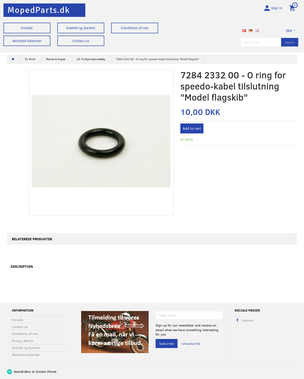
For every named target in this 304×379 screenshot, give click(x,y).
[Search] (289, 42)
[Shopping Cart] (293, 7)
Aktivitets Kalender (27, 40)
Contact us (80, 40)
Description (22, 266)
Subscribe (166, 343)
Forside (27, 27)
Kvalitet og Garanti (80, 27)
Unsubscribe (191, 343)
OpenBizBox (22, 371)
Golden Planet (46, 371)
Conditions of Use (134, 27)
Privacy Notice (22, 341)
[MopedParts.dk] (38, 10)
